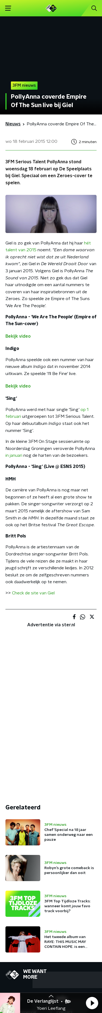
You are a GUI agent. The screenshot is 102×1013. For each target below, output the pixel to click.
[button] (92, 1003)
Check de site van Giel (33, 593)
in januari (13, 455)
